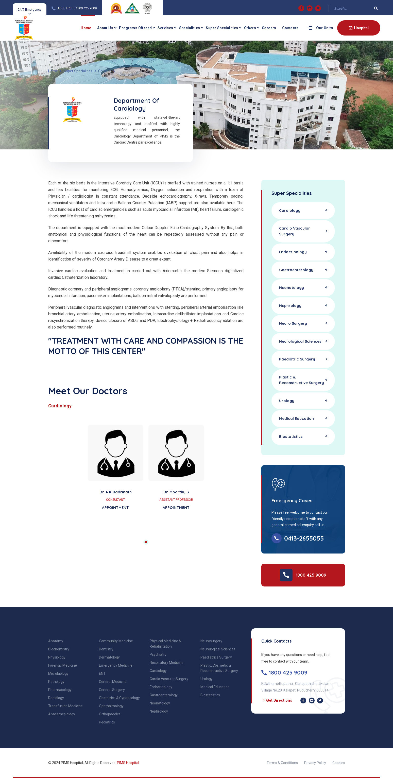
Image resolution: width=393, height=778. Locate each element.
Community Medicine (116, 641)
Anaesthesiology (61, 714)
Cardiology (158, 671)
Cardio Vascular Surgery (169, 679)
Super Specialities (222, 28)
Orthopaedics (110, 714)
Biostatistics (210, 695)
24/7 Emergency (29, 9)
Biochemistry (58, 649)
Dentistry (106, 649)
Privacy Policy (315, 763)
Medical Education (215, 687)
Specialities (189, 28)
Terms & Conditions (282, 763)
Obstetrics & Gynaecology (119, 698)
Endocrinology (161, 687)
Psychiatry (158, 654)
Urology (206, 679)
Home (86, 28)
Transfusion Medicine (65, 706)
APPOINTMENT (115, 507)
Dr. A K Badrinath (115, 492)
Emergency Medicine (115, 665)
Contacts (290, 28)
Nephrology (159, 711)
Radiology (56, 698)
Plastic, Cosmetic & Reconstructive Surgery (219, 668)
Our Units (324, 28)
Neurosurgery (211, 641)
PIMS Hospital (128, 763)
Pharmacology (60, 690)
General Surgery (112, 690)
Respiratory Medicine (166, 663)
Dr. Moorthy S (176, 492)
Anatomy (55, 641)
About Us (105, 28)
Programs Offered (135, 28)
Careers (269, 28)
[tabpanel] (146, 477)
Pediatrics (107, 722)
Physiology (56, 657)
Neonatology (160, 703)
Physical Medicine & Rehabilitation (165, 643)
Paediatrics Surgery (216, 657)
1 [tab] (146, 542)
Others (250, 28)
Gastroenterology (164, 695)
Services (165, 28)
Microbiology (58, 673)
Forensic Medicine (62, 665)
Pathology (56, 682)
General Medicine (113, 682)
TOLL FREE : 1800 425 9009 (77, 8)
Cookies (338, 763)
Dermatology (109, 657)
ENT (102, 673)
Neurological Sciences (217, 649)
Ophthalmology (111, 706)
